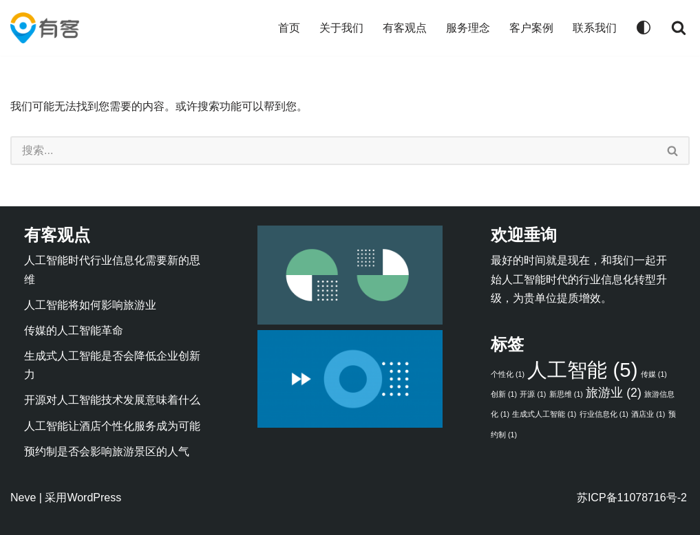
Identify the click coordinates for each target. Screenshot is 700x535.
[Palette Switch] (643, 27)
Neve (23, 497)
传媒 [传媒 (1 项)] (654, 374)
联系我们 (595, 28)
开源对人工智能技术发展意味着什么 (112, 400)
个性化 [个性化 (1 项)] (507, 374)
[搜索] (678, 27)
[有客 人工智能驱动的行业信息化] (44, 27)
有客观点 (405, 28)
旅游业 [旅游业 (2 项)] (613, 393)
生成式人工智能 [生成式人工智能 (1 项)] (544, 414)
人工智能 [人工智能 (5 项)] (582, 369)
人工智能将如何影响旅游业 (90, 305)
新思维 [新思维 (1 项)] (566, 394)
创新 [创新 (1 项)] (504, 394)
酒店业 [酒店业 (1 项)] (648, 414)
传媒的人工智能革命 (73, 330)
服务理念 (468, 28)
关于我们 (341, 28)
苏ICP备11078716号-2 (632, 497)
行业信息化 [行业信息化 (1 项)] (604, 414)
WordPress (94, 497)
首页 (289, 28)
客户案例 (531, 28)
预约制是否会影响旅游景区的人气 (106, 451)
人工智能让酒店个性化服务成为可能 (112, 426)
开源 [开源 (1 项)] (533, 394)
